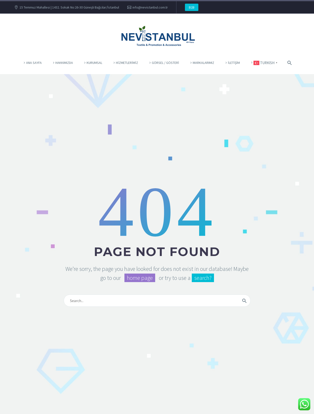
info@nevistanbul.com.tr (150, 7)
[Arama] (289, 62)
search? (203, 278)
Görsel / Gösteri (165, 62)
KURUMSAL (94, 62)
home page (140, 278)
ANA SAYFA (34, 62)
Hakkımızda (64, 62)
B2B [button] (191, 7)
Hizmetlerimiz (127, 62)
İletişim (234, 62)
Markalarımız (203, 62)
